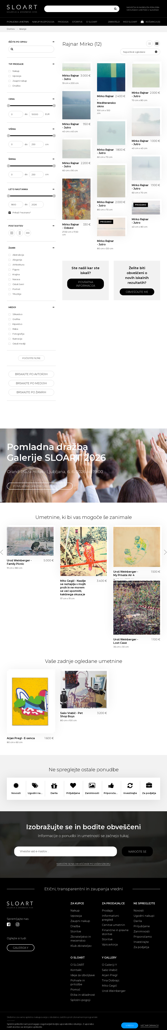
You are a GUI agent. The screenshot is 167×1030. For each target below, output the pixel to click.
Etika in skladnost (82, 994)
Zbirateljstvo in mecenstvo (80, 938)
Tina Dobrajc (110, 980)
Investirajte (141, 941)
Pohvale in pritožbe (77, 982)
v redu (130, 1025)
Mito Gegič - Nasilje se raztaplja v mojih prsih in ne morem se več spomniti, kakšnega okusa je (73, 587)
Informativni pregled (110, 917)
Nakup (75, 910)
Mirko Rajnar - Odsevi (70, 226)
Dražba (75, 926)
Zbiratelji (114, 21)
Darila (138, 921)
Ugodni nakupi (144, 915)
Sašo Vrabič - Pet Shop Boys (71, 715)
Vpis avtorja (110, 944)
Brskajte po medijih (31, 383)
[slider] (8, 105)
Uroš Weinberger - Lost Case (125, 641)
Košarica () (150, 21)
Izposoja (76, 915)
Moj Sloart (130, 21)
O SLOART (77, 964)
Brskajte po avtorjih (31, 374)
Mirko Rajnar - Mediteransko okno (105, 101)
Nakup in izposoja (43, 21)
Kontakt (76, 970)
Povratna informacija (85, 284)
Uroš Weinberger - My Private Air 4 (125, 573)
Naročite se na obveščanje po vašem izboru (83, 864)
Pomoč (75, 989)
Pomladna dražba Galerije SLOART (40, 486)
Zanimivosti (142, 931)
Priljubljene (142, 926)
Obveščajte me (137, 291)
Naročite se (137, 851)
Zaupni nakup (80, 921)
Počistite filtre (31, 358)
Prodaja (63, 21)
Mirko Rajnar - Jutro (70, 77)
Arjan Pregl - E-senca (21, 738)
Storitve (77, 21)
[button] (140, 51)
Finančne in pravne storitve (115, 932)
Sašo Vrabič (109, 970)
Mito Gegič (109, 985)
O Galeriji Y (109, 964)
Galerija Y (20, 947)
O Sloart (91, 21)
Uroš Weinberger (114, 990)
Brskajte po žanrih (31, 392)
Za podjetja (141, 947)
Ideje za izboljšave (82, 975)
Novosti (139, 910)
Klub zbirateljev (80, 945)
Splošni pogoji (80, 1000)
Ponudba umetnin (18, 21)
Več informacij (149, 1025)
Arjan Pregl (109, 975)
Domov (11, 29)
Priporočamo (143, 936)
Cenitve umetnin (113, 925)
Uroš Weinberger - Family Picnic (19, 562)
